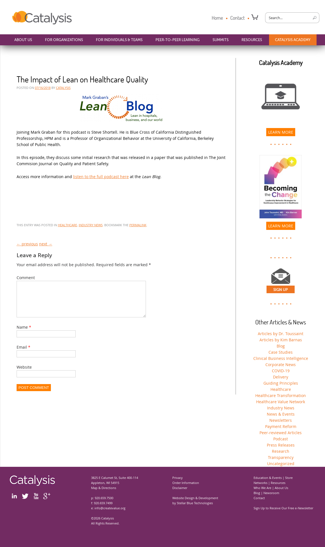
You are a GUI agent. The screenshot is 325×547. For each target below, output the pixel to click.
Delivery (280, 377)
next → (45, 243)
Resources (252, 40)
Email (22, 354)
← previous (27, 243)
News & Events (281, 414)
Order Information (185, 483)
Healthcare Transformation (280, 395)
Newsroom (271, 493)
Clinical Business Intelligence (280, 358)
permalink (137, 225)
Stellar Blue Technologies (195, 503)
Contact (237, 18)
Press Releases (281, 445)
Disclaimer (179, 488)
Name (22, 334)
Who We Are (262, 488)
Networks (260, 483)
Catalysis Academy (293, 40)
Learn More (280, 225)
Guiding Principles (280, 383)
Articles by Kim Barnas (280, 339)
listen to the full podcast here (101, 176)
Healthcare (67, 225)
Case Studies (280, 352)
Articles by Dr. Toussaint (280, 333)
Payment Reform (280, 426)
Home (217, 18)
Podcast (280, 438)
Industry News (91, 225)
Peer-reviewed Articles (280, 432)
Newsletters (280, 420)
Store (289, 478)
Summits (221, 40)
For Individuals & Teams (119, 40)
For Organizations (64, 40)
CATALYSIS (63, 88)
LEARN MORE (280, 132)
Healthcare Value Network (280, 401)
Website (24, 373)
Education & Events (268, 478)
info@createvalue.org (109, 508)
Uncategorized (280, 463)
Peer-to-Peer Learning (177, 40)
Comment (26, 277)
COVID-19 (281, 370)
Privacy (177, 478)
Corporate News (280, 364)
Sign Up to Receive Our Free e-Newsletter (283, 508)
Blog (281, 346)
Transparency (281, 457)
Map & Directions (103, 488)
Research (280, 451)
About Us (23, 40)
